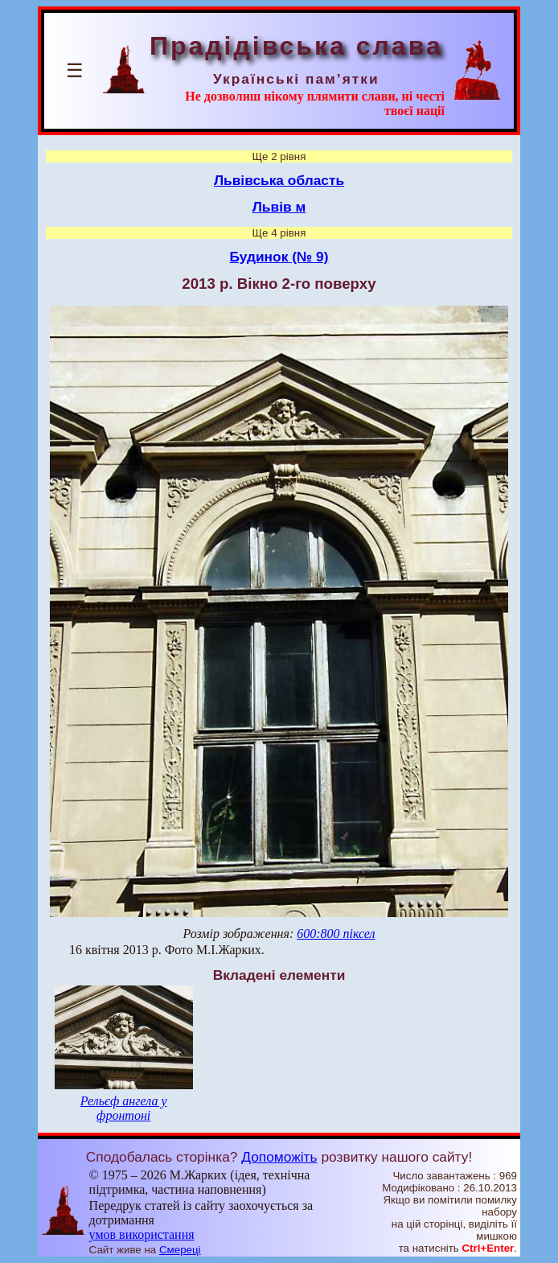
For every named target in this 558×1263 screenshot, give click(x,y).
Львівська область (279, 180)
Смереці (180, 1250)
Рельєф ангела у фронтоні (123, 1108)
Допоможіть (279, 1157)
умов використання (142, 1234)
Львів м (279, 207)
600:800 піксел (336, 933)
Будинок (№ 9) (279, 257)
